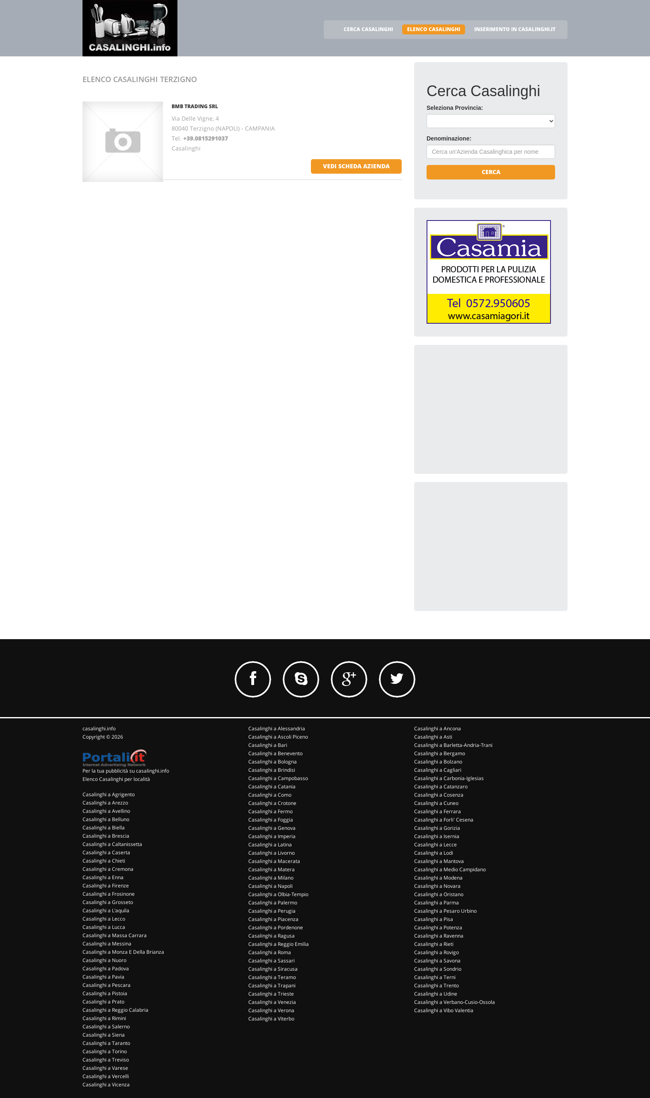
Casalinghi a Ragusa (271, 935)
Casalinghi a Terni (435, 977)
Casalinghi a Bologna (272, 761)
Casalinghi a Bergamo (439, 753)
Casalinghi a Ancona (437, 728)
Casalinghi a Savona (437, 960)
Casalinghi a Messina (106, 943)
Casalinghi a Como (269, 794)
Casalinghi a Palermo (272, 902)
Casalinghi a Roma (269, 952)
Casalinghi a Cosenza (438, 794)
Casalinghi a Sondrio (437, 968)
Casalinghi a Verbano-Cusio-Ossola (454, 1002)
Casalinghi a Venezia (272, 1002)
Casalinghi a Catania (272, 786)
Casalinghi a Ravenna (438, 935)
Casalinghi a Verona (271, 1010)
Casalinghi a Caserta (106, 852)
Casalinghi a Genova (272, 827)
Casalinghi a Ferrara (437, 811)
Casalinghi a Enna (103, 877)
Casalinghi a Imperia (272, 836)
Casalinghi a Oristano (438, 894)
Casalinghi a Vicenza (106, 1084)
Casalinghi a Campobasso (278, 778)
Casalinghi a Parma (436, 902)
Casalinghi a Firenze (105, 885)
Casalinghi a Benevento (275, 753)
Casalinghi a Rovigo (436, 952)
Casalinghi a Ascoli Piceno (278, 736)
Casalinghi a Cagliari (437, 769)
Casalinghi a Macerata (274, 861)
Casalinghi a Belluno (105, 819)
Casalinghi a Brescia (105, 835)
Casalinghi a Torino (104, 1051)
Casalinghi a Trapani (272, 985)
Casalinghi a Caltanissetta (112, 844)
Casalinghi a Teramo (272, 977)
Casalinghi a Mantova (439, 861)
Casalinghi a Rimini (104, 1018)
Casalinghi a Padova (105, 968)
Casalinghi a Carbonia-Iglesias (449, 778)
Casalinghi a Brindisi (271, 769)
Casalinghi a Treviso (105, 1059)
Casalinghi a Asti (433, 736)
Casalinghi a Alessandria (276, 728)
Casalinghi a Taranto (106, 1043)
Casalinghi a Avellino (106, 810)
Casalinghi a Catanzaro (441, 786)
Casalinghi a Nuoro (104, 960)
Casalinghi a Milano (270, 877)
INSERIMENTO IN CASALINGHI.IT (514, 29)
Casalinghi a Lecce (435, 844)
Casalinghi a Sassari (271, 960)
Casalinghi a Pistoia (104, 993)
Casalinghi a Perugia (272, 910)
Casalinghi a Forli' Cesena (443, 819)
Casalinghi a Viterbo (271, 1018)
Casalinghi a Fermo (270, 811)
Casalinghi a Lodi (433, 852)
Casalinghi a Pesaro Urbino (445, 910)
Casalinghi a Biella (103, 827)
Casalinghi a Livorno (271, 852)
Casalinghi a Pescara (106, 985)
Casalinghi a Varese (105, 1067)
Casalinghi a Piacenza (273, 919)
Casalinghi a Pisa (433, 919)
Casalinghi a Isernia (436, 836)
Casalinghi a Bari (267, 745)
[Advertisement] (489, 409)
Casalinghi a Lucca (103, 927)
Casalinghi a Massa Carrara (114, 935)
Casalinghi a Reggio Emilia (278, 944)
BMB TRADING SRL (195, 106)
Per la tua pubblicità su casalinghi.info (125, 770)
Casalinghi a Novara (437, 886)
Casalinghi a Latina (270, 844)
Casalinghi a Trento (436, 985)
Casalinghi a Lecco (103, 918)
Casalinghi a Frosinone (108, 893)
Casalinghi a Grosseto (107, 902)
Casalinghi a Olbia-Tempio (278, 894)
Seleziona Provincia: (455, 107)
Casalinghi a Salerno (106, 1026)
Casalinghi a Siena (103, 1034)
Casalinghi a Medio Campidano (450, 869)
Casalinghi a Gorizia (437, 827)
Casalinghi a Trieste (271, 993)
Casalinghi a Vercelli (105, 1076)
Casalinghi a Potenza (438, 927)
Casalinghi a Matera (271, 869)
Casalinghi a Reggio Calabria (115, 1009)
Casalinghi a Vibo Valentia (443, 1010)
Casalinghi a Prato (103, 1001)
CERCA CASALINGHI (368, 29)
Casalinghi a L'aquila (105, 910)
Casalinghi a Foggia (270, 819)
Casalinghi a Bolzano (438, 761)
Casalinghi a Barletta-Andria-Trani (453, 745)
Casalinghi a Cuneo (436, 803)
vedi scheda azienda (356, 166)
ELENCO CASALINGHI (433, 29)
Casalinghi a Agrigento (108, 794)
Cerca (491, 172)
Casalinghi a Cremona (107, 869)
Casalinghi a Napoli (270, 886)
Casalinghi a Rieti (434, 944)
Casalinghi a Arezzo (105, 802)
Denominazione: (449, 138)
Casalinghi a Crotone (272, 803)
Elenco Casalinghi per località (116, 779)
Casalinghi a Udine (435, 993)
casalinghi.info (99, 728)
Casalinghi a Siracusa (273, 968)
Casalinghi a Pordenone (275, 927)
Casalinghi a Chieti (103, 860)
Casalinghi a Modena (438, 877)
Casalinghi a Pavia (103, 976)
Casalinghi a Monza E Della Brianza (123, 951)
